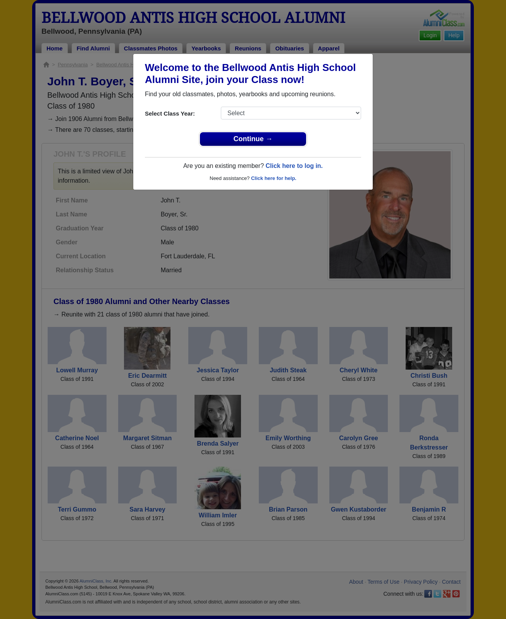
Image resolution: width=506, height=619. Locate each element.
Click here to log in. (294, 166)
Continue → (253, 139)
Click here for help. (273, 178)
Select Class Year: (170, 113)
